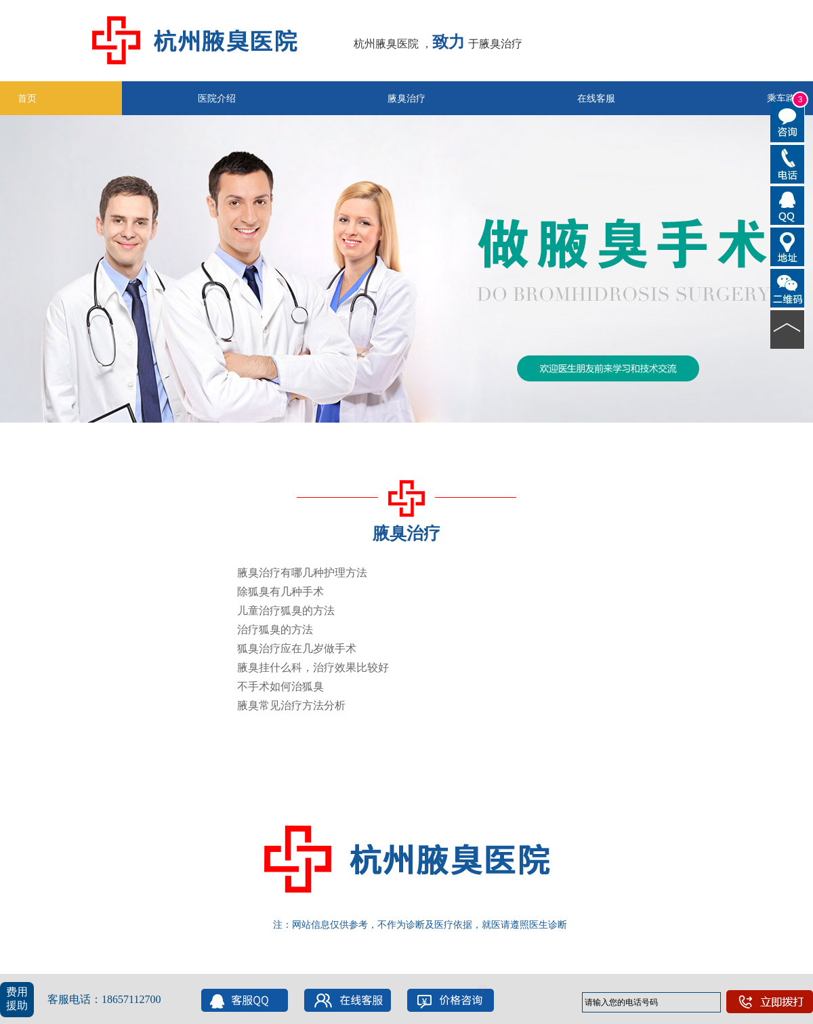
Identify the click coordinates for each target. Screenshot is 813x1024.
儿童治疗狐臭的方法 (286, 610)
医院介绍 (217, 98)
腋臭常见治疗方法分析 (291, 705)
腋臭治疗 (406, 98)
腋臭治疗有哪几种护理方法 (302, 572)
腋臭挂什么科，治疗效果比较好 (313, 667)
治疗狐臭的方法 (275, 629)
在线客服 (596, 98)
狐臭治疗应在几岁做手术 (296, 648)
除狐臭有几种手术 (280, 591)
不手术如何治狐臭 (280, 686)
